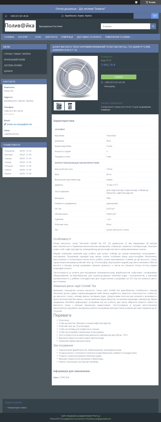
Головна (9, 36)
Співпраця (67, 36)
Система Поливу (13, 65)
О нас (38, 36)
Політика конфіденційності (98, 419)
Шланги (8, 71)
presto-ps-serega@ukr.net (19, 124)
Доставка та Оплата (89, 36)
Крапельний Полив (14, 59)
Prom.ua (96, 416)
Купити (119, 77)
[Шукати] (153, 26)
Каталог (23, 36)
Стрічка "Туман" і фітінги (17, 54)
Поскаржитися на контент (72, 419)
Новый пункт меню (17, 407)
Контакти (51, 36)
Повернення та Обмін (117, 36)
